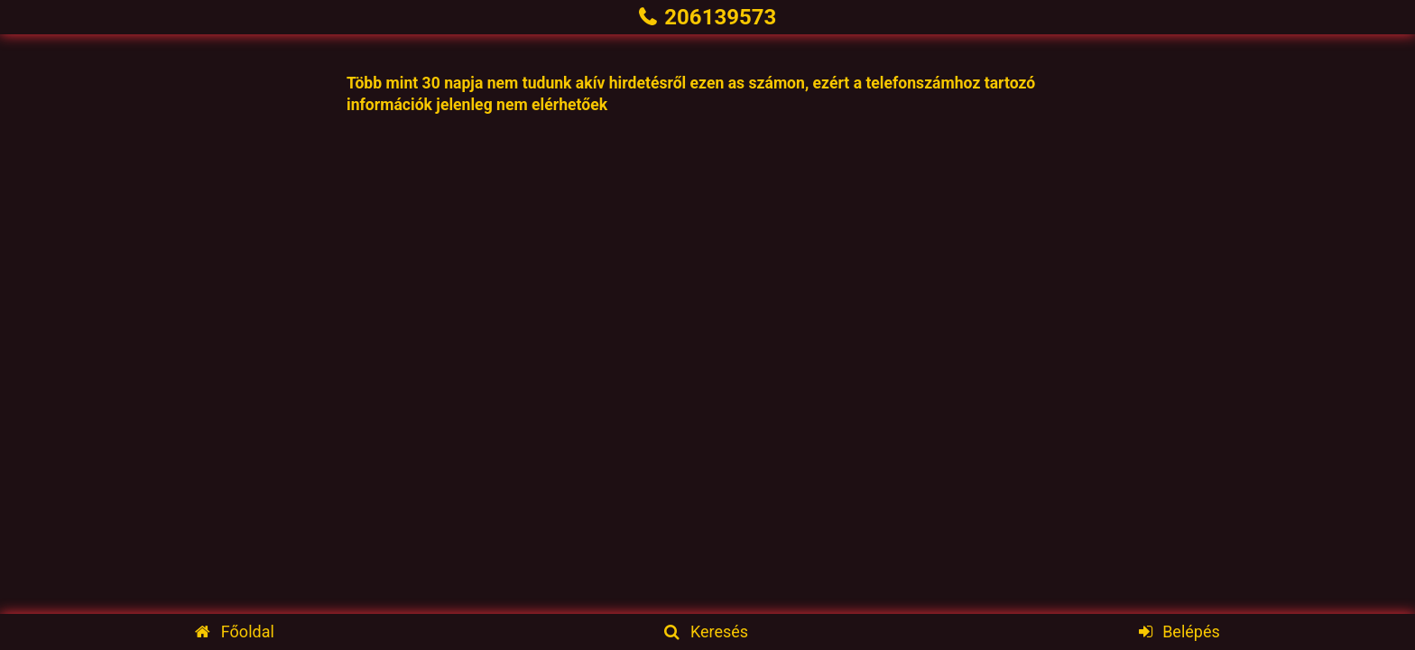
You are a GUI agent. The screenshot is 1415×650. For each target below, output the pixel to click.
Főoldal (234, 631)
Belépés (1179, 631)
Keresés (706, 631)
